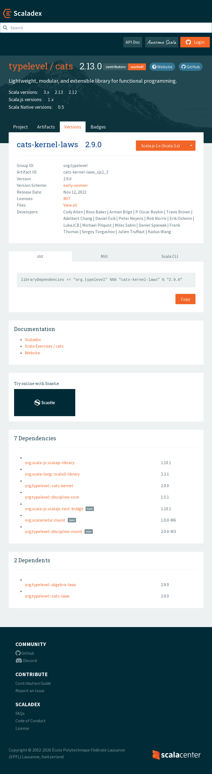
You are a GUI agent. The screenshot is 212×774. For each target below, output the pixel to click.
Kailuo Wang (159, 231)
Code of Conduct (30, 720)
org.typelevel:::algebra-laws (50, 584)
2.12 (73, 92)
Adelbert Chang (78, 218)
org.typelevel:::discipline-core (52, 497)
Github (24, 653)
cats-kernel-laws (47, 144)
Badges (98, 127)
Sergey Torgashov (99, 231)
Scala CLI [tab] (170, 256)
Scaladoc (33, 339)
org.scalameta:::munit (45, 520)
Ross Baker (96, 211)
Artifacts (46, 127)
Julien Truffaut (132, 231)
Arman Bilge (121, 211)
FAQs (20, 713)
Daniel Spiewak (153, 225)
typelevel (28, 66)
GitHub (190, 66)
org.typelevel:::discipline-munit (53, 531)
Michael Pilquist (97, 225)
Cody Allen (73, 211)
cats (64, 66)
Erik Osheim (181, 218)
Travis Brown (178, 211)
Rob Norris (156, 218)
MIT (67, 198)
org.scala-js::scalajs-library (49, 462)
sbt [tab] (40, 256)
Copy (185, 299)
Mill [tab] (104, 256)
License (22, 728)
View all (70, 205)
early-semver (75, 185)
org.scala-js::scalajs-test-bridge (54, 508)
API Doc (133, 42)
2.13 (59, 92)
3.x (46, 92)
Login (195, 42)
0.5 (61, 107)
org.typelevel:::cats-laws (47, 596)
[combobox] (165, 145)
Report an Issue (29, 690)
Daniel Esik (105, 218)
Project (20, 127)
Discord (26, 660)
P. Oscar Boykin (149, 211)
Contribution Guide (33, 683)
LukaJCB (71, 225)
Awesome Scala (161, 42)
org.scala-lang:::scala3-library (52, 474)
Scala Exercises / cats (44, 346)
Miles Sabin (125, 225)
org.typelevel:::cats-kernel (49, 485)
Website (162, 66)
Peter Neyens (131, 218)
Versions (72, 127)
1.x (51, 99)
